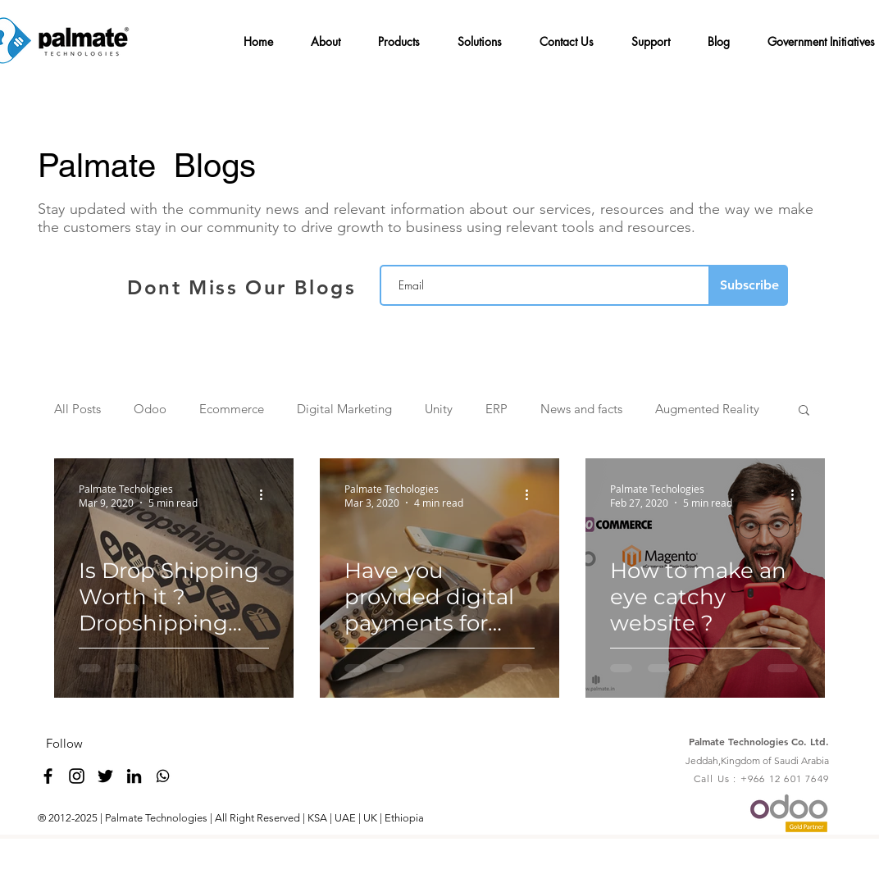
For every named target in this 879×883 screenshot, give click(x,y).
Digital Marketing (344, 408)
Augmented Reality (707, 408)
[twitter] (105, 776)
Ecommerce (231, 408)
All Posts (77, 408)
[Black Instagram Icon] (76, 776)
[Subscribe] (749, 285)
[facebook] (48, 776)
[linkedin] (134, 776)
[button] (329, 34)
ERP (496, 408)
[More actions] (266, 495)
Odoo (150, 408)
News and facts (581, 408)
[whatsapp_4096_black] (163, 776)
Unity (439, 408)
